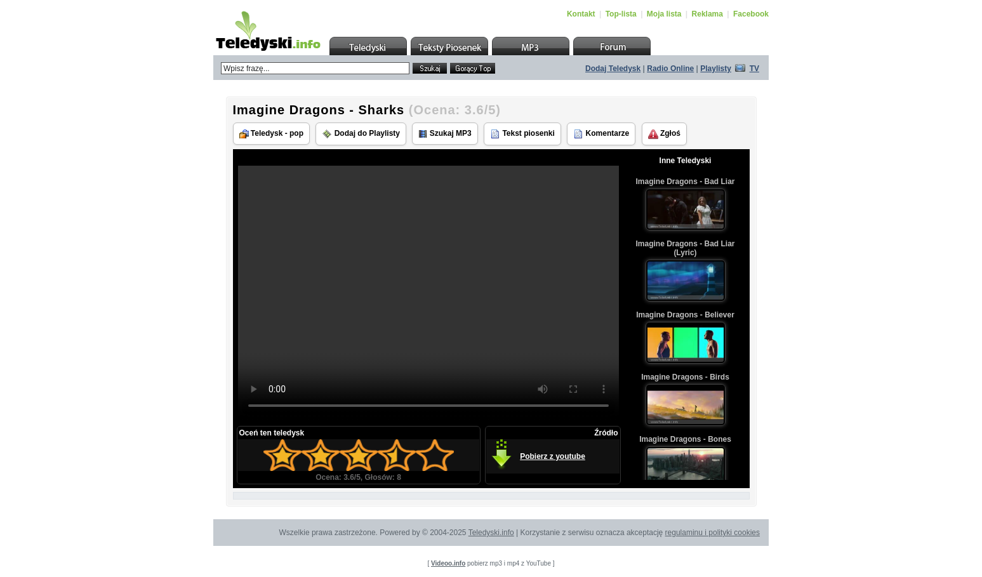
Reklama (707, 14)
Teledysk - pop (271, 133)
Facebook (751, 14)
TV (754, 68)
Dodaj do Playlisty (361, 134)
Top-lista (621, 14)
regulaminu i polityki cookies (712, 532)
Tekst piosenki (522, 134)
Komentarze (601, 134)
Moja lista (664, 14)
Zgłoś (664, 134)
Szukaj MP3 (444, 133)
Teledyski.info (491, 532)
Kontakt (581, 14)
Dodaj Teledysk (612, 68)
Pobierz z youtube (552, 456)
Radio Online (670, 68)
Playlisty (715, 68)
